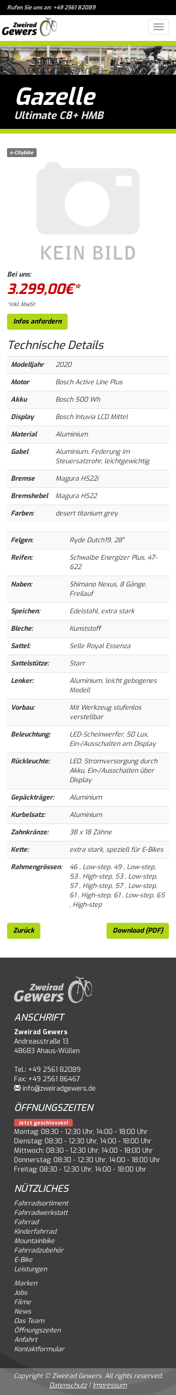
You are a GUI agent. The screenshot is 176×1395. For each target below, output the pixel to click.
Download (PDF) (138, 930)
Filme (22, 1302)
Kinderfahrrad (35, 1231)
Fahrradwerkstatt (41, 1212)
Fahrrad (26, 1222)
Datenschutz (68, 1385)
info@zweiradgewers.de (59, 1088)
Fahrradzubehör (38, 1250)
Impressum (109, 1385)
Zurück (23, 930)
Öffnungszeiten (37, 1330)
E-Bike (23, 1259)
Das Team (29, 1320)
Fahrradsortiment (41, 1203)
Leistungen (30, 1269)
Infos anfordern (37, 321)
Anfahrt (25, 1339)
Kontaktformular (39, 1349)
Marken (25, 1283)
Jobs (20, 1292)
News (22, 1311)
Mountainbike (34, 1240)
